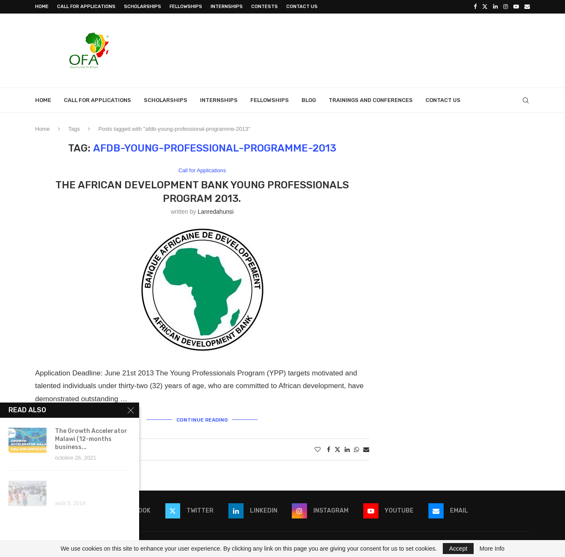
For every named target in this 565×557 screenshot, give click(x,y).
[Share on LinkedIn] (347, 449)
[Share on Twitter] (337, 449)
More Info (492, 548)
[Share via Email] (366, 449)
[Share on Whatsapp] (356, 449)
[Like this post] (318, 449)
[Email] (527, 7)
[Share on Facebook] (328, 449)
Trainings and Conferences (371, 100)
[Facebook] (475, 7)
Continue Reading (202, 420)
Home (42, 6)
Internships (227, 6)
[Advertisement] (376, 49)
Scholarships (142, 6)
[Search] (525, 100)
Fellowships (186, 6)
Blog (309, 100)
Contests (264, 6)
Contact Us (302, 6)
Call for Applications (86, 6)
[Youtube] (516, 7)
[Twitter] (485, 7)
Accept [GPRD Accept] (458, 548)
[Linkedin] (495, 7)
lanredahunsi (215, 211)
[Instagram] (505, 7)
